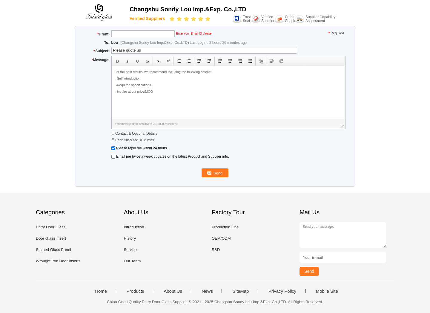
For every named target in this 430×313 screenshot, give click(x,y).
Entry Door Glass (50, 227)
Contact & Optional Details (134, 133)
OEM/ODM (221, 238)
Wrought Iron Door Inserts (58, 261)
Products (135, 291)
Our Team (132, 261)
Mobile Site (327, 291)
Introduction (134, 227)
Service (130, 249)
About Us (173, 291)
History (130, 238)
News (207, 291)
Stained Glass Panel (53, 249)
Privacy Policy (282, 291)
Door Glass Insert (51, 238)
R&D (216, 249)
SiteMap (240, 291)
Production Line (225, 227)
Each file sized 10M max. (133, 140)
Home (101, 291)
